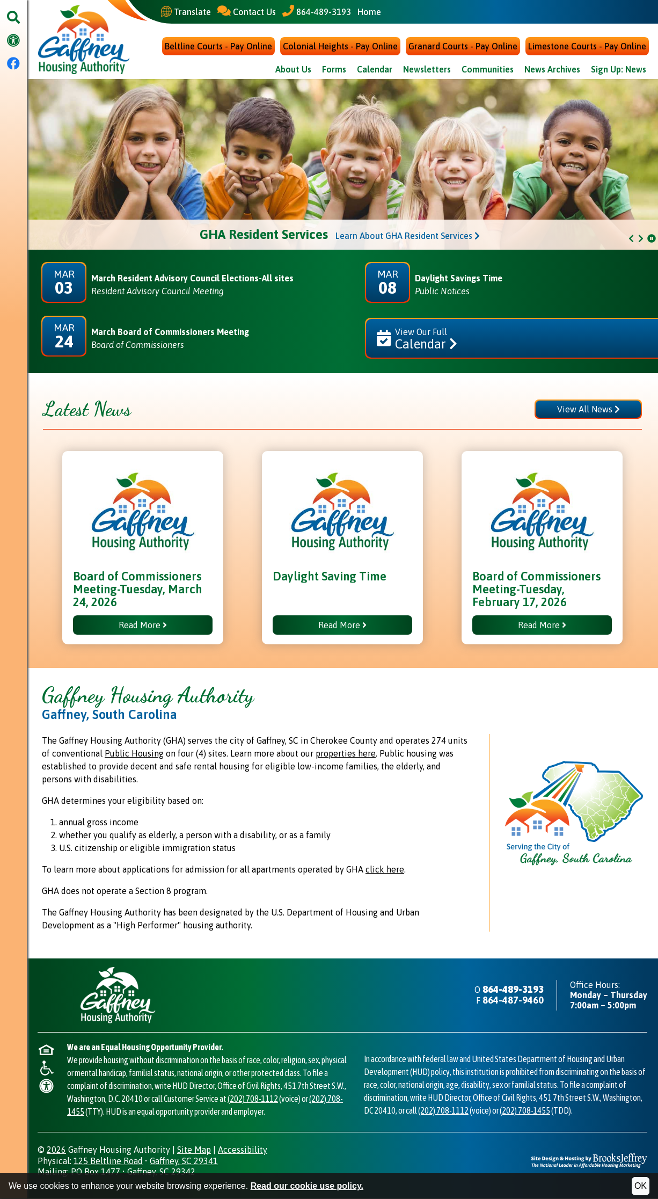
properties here (346, 754)
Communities (488, 70)
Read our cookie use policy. (307, 1185)
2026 (56, 1150)
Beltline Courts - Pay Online (218, 47)
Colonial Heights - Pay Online (340, 47)
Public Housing (134, 754)
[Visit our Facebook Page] (13, 64)
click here (384, 870)
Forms (334, 70)
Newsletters (427, 70)
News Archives (552, 70)
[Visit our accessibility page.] (13, 41)
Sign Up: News (618, 70)
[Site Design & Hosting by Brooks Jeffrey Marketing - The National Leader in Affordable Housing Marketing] (589, 1160)
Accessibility (242, 1150)
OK (640, 1185)
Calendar (374, 70)
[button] (13, 18)
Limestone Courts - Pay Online (587, 47)
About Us (293, 70)
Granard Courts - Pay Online (462, 47)
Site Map (194, 1150)
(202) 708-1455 (525, 1111)
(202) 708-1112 (253, 1099)
